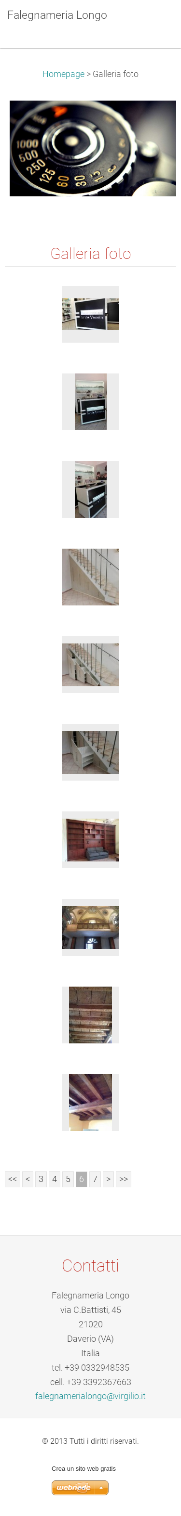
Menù (154, 21)
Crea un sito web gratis (84, 1468)
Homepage (63, 74)
